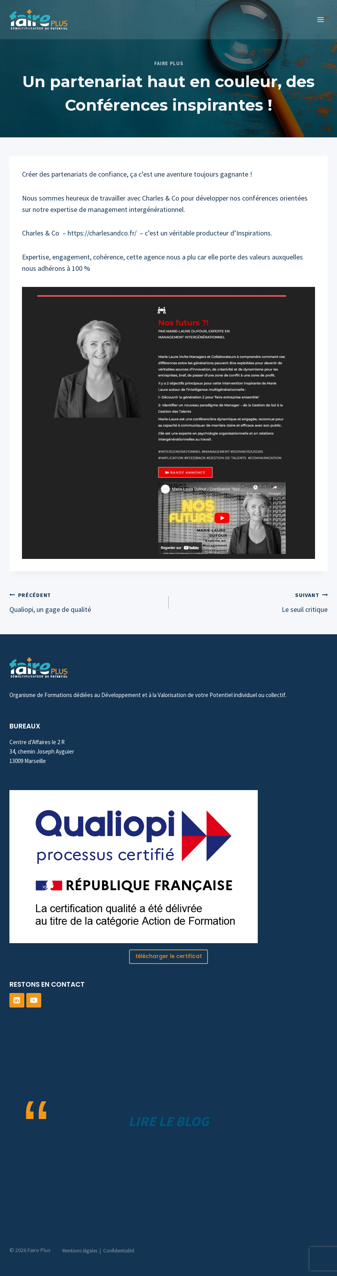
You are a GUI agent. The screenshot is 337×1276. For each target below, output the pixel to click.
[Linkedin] (16, 1000)
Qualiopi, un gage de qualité (85, 601)
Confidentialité (118, 1250)
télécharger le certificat (168, 956)
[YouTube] (33, 1000)
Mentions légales (79, 1250)
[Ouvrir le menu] (320, 19)
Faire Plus (168, 63)
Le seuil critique (252, 601)
